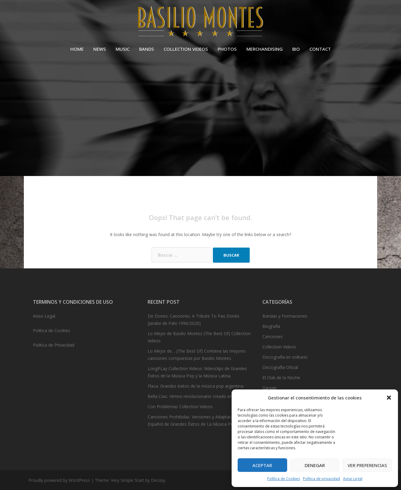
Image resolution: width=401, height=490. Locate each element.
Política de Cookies (283, 478)
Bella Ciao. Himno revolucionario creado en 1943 (195, 396)
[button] (389, 398)
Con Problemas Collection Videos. (180, 406)
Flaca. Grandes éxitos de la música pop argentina (195, 386)
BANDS (146, 49)
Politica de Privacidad (53, 345)
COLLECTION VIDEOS (186, 49)
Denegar (315, 465)
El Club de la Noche (281, 377)
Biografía (271, 326)
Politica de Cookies (51, 330)
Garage (269, 388)
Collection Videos (279, 347)
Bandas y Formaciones (284, 316)
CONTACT (320, 49)
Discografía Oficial (280, 367)
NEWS (99, 49)
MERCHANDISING (264, 49)
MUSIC (123, 49)
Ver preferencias (367, 465)
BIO (296, 49)
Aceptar (262, 465)
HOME (77, 49)
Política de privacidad (321, 478)
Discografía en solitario (285, 357)
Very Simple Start (127, 480)
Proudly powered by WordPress (59, 480)
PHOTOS (227, 49)
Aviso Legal (352, 478)
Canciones (272, 336)
